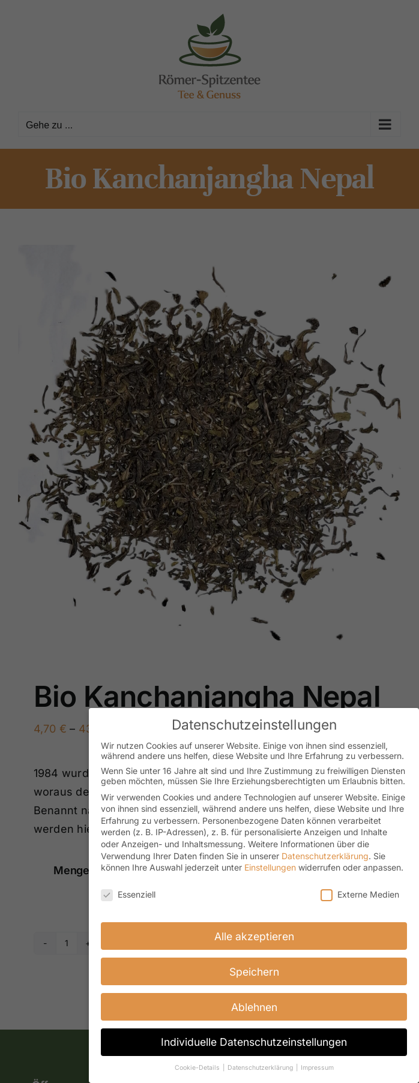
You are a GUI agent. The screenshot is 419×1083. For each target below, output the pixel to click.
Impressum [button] (317, 1067)
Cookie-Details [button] (198, 1067)
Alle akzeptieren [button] (254, 935)
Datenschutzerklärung (325, 855)
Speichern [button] (254, 971)
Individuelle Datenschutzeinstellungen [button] (254, 1042)
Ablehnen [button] (254, 1006)
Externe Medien (360, 894)
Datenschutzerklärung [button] (261, 1067)
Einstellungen (270, 867)
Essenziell (128, 894)
